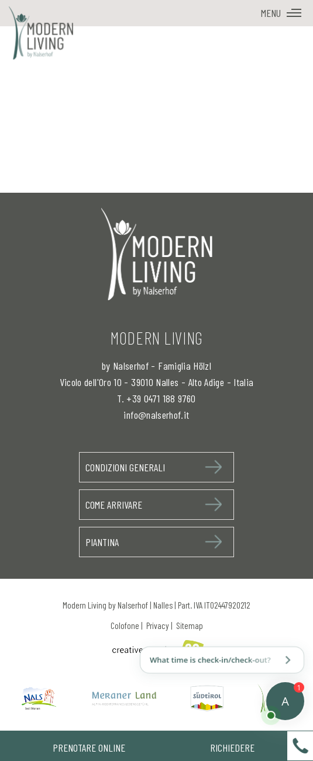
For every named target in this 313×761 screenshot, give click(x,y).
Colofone (125, 625)
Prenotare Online (89, 747)
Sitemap (189, 625)
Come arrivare (113, 504)
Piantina (102, 542)
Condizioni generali (125, 467)
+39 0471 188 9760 (160, 398)
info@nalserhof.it (156, 414)
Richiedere (232, 747)
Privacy (157, 625)
